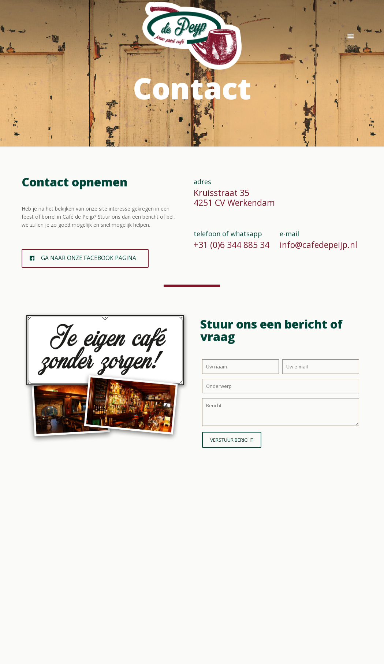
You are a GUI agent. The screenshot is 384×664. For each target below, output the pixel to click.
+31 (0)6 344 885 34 (231, 245)
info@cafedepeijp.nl (318, 245)
